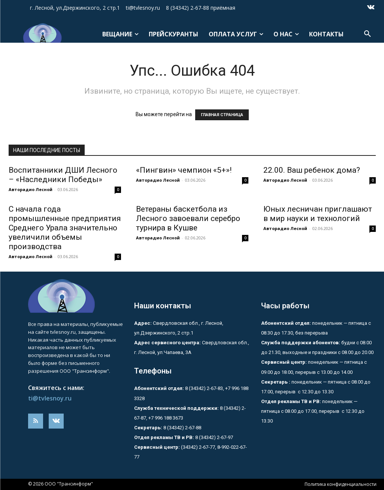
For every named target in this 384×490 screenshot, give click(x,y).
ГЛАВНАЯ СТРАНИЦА (222, 114)
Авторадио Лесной (30, 189)
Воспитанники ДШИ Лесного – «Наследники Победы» (63, 175)
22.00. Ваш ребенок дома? (311, 170)
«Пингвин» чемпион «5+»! (184, 170)
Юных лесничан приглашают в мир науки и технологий (317, 214)
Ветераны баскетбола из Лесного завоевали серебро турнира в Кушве (188, 218)
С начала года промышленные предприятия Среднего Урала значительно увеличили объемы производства (65, 228)
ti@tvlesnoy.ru (50, 398)
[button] (368, 34)
